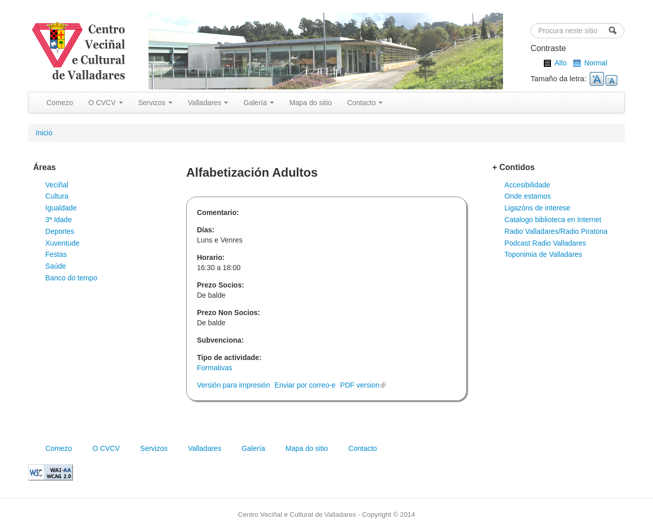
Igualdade (61, 208)
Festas (56, 254)
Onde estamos (528, 196)
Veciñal (56, 185)
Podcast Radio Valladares (545, 243)
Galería (258, 103)
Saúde (55, 266)
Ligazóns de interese (537, 208)
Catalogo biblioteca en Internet (553, 219)
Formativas (214, 368)
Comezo (59, 103)
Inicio (44, 133)
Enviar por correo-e (305, 385)
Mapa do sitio (310, 103)
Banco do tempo (71, 278)
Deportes (59, 231)
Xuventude (62, 243)
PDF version (363, 385)
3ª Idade (58, 219)
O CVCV (105, 103)
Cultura (56, 196)
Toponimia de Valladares (543, 254)
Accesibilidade (527, 185)
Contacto (365, 103)
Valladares (208, 103)
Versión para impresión (233, 385)
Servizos (155, 103)
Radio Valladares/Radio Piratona (556, 231)
